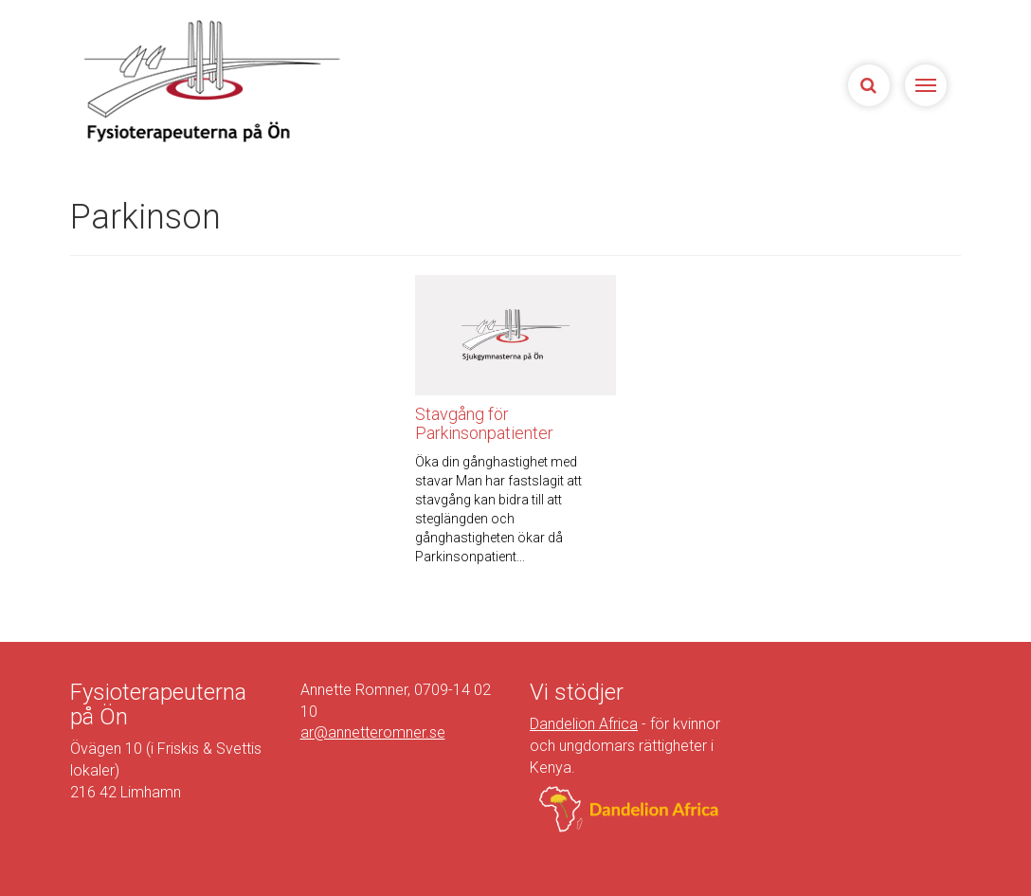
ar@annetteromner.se (372, 732)
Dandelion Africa (584, 724)
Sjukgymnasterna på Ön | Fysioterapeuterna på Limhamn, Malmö (209, 80)
